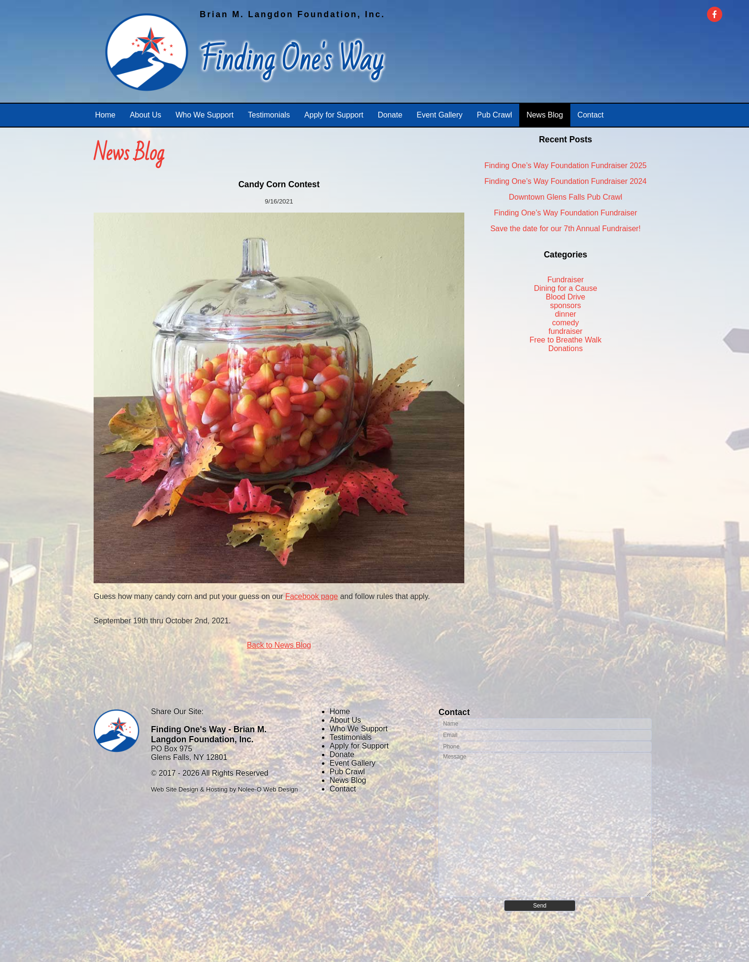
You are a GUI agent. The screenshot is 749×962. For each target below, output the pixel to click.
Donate (342, 754)
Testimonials (351, 737)
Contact (343, 789)
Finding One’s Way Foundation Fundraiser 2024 (565, 181)
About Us (345, 720)
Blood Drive (566, 297)
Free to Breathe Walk (566, 340)
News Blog (348, 780)
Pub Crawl (347, 772)
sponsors (565, 305)
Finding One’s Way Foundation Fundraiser (565, 213)
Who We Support (359, 729)
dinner (565, 314)
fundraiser (565, 331)
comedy (565, 323)
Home (340, 711)
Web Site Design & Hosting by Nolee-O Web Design (224, 789)
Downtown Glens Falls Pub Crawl (565, 197)
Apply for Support (359, 746)
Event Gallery (352, 763)
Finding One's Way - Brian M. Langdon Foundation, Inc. (209, 734)
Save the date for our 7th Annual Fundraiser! (565, 228)
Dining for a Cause (566, 288)
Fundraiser (565, 280)
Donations (565, 348)
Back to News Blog (279, 645)
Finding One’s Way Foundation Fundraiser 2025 (565, 165)
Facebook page (311, 596)
